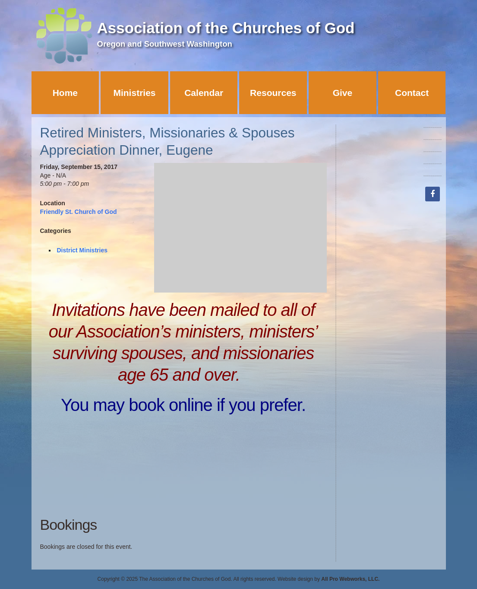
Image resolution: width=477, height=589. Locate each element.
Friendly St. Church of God (78, 211)
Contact (412, 93)
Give (343, 93)
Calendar (203, 93)
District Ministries (82, 250)
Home (65, 93)
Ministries (134, 93)
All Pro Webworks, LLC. (350, 579)
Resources (273, 93)
